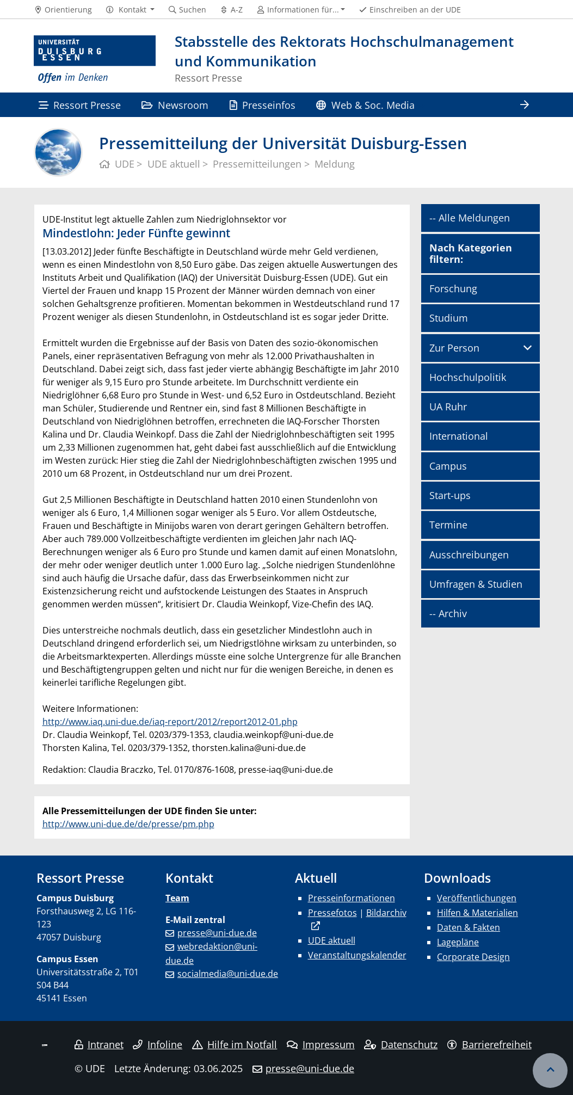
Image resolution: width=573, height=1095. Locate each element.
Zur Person (454, 347)
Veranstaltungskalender (357, 955)
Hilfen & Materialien (477, 913)
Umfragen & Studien (475, 583)
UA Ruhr (448, 406)
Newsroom (174, 105)
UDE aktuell (331, 940)
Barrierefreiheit (489, 1044)
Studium (448, 317)
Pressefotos (332, 913)
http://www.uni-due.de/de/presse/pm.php (128, 824)
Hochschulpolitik (467, 377)
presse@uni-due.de (217, 933)
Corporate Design (473, 957)
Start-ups (450, 495)
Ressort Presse (80, 105)
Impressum (321, 1044)
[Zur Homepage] (95, 59)
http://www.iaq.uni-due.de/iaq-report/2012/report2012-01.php (170, 722)
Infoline (157, 1044)
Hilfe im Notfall (235, 1044)
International (458, 435)
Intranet (99, 1044)
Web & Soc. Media (365, 105)
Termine (448, 524)
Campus (448, 465)
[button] (130, 9)
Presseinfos (262, 105)
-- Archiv (448, 613)
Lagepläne (458, 942)
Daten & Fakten (468, 927)
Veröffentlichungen (476, 898)
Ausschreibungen (469, 554)
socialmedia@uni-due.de (227, 974)
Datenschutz (401, 1044)
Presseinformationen (351, 898)
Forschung (453, 288)
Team (177, 898)
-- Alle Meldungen (469, 217)
